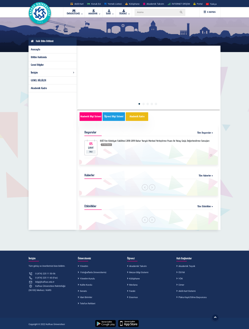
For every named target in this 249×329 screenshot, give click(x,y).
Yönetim (84, 266)
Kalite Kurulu (86, 285)
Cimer (181, 285)
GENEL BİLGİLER (38, 80)
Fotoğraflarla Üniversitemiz (93, 272)
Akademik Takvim (138, 266)
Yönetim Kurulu (87, 278)
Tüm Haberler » (206, 175)
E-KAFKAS (210, 12)
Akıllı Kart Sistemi (187, 291)
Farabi (132, 291)
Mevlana (133, 285)
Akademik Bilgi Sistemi (90, 116)
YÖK (180, 278)
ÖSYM (181, 272)
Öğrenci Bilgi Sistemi (113, 116)
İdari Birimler (86, 297)
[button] (211, 4)
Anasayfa (35, 49)
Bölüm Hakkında (39, 57)
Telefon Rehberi (87, 303)
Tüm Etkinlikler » (205, 206)
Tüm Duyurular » (205, 132)
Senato (83, 291)
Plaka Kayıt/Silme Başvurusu (192, 297)
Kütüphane (134, 278)
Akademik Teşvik (186, 266)
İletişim (53, 72)
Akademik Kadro (39, 88)
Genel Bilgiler (37, 64)
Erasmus (133, 297)
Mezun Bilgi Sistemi (138, 272)
